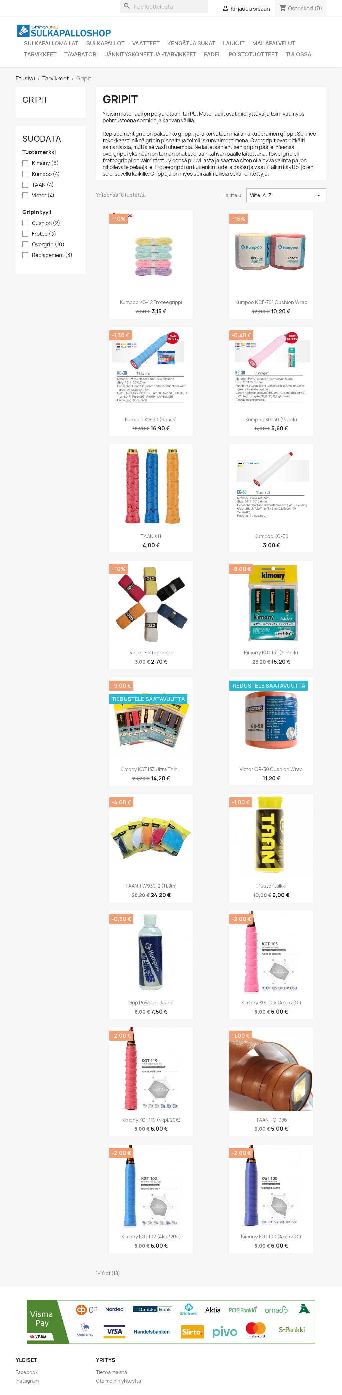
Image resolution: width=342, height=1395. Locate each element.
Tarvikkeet (40, 54)
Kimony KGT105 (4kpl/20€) (271, 1002)
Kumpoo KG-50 (271, 536)
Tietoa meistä (111, 1372)
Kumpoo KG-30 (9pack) (151, 419)
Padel (212, 54)
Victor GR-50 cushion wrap (271, 769)
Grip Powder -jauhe (151, 1002)
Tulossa (298, 54)
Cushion (46, 223)
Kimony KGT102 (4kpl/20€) (151, 1236)
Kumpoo (46, 174)
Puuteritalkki (271, 886)
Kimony (45, 163)
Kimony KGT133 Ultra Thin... (151, 769)
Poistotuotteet (253, 54)
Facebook (27, 1372)
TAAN (43, 185)
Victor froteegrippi (151, 652)
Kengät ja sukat (191, 43)
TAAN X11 (151, 536)
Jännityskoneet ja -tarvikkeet (150, 54)
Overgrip (48, 244)
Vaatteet (146, 43)
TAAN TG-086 (271, 1120)
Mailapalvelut (273, 43)
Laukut (234, 43)
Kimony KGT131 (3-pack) (271, 652)
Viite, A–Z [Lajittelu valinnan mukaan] (286, 195)
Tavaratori (81, 54)
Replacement (52, 255)
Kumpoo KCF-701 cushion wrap (271, 302)
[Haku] (164, 6)
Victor (43, 195)
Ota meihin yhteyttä (118, 1381)
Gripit (35, 99)
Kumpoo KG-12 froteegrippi (151, 302)
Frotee (44, 234)
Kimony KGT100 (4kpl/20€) (271, 1236)
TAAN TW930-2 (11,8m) (151, 886)
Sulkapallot (105, 43)
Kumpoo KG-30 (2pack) (271, 419)
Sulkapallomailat (51, 43)
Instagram (27, 1381)
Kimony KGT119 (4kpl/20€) (151, 1120)
